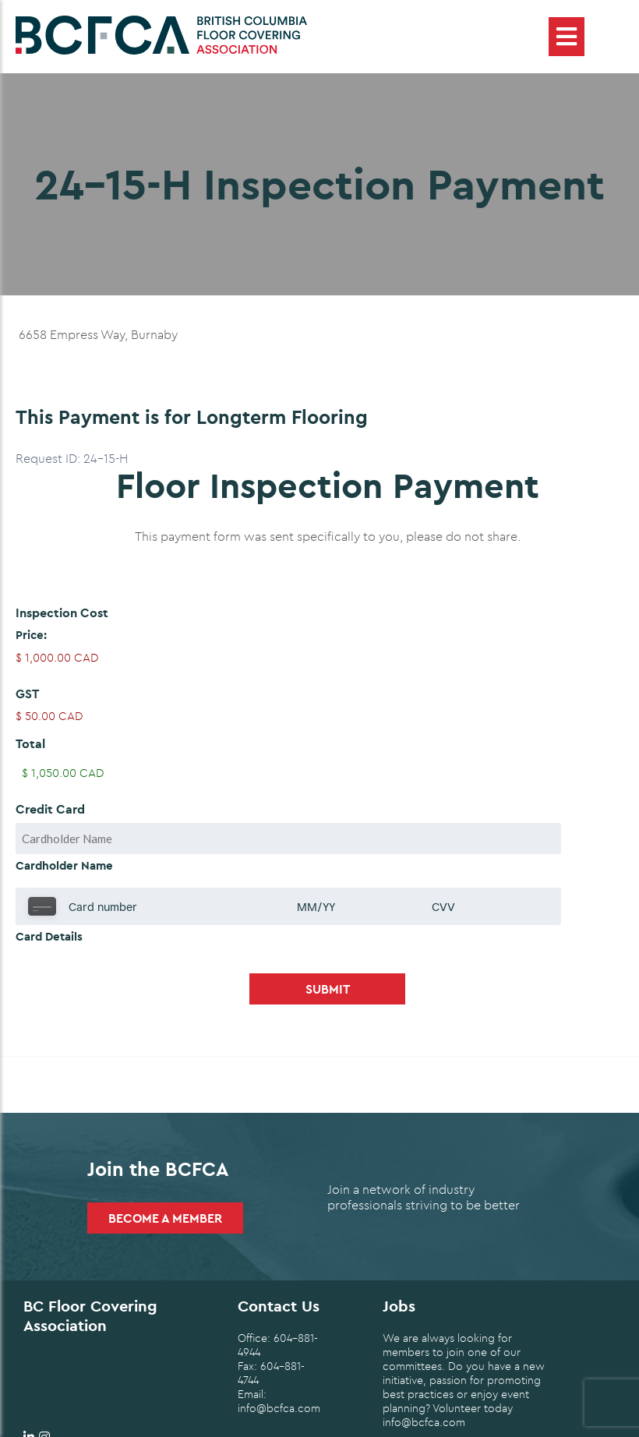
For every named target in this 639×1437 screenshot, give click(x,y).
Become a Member (165, 1218)
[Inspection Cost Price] (327, 657)
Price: (31, 634)
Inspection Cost (62, 612)
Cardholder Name (64, 865)
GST (27, 693)
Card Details (49, 936)
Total (30, 743)
